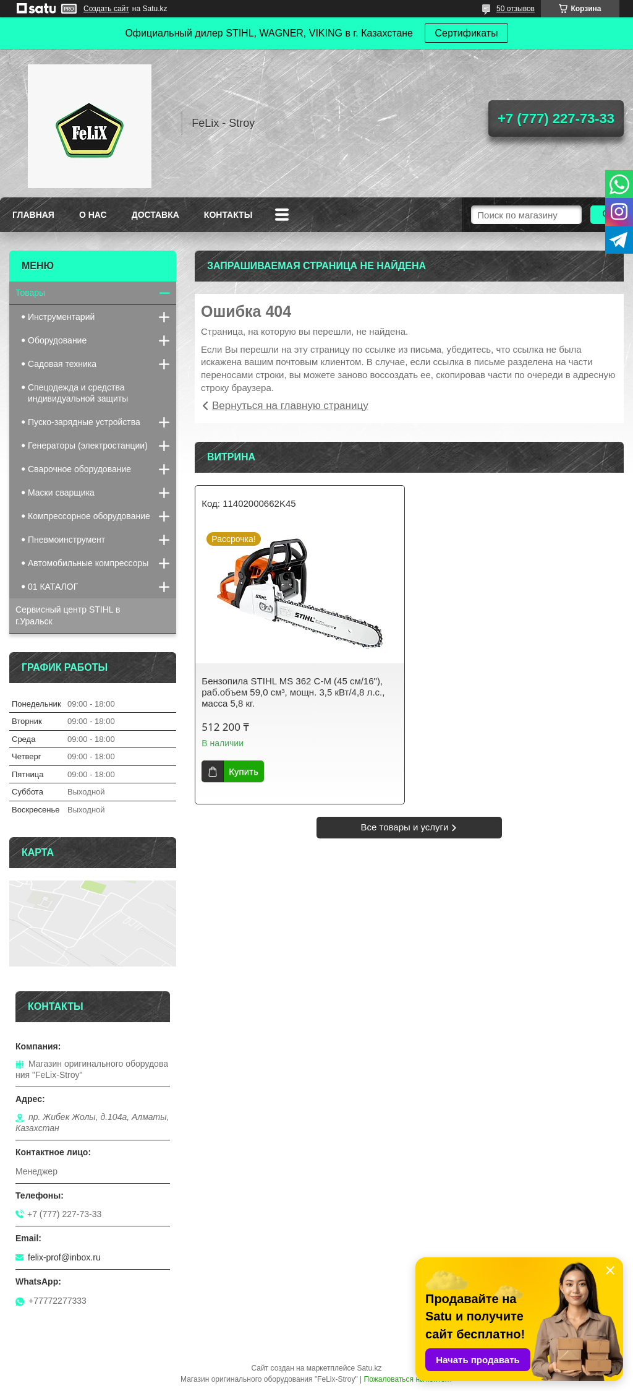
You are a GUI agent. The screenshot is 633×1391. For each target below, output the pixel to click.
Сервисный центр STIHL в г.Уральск (67, 615)
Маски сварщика (61, 492)
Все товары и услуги (405, 827)
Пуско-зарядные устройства (84, 422)
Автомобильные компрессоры (88, 563)
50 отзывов (515, 8)
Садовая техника (62, 364)
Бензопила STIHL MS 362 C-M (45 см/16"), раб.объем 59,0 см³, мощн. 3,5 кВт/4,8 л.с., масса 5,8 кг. (293, 692)
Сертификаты (466, 33)
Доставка (155, 215)
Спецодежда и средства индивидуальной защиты (78, 392)
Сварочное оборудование (79, 469)
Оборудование (57, 340)
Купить (243, 771)
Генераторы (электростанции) (88, 445)
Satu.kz (369, 1368)
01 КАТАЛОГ (53, 587)
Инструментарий (61, 317)
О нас (93, 215)
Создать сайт (106, 8)
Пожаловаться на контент (408, 1379)
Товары (30, 293)
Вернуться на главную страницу (290, 405)
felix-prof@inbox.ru (64, 1257)
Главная (33, 215)
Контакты (228, 215)
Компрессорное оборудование (89, 516)
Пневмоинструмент (66, 540)
